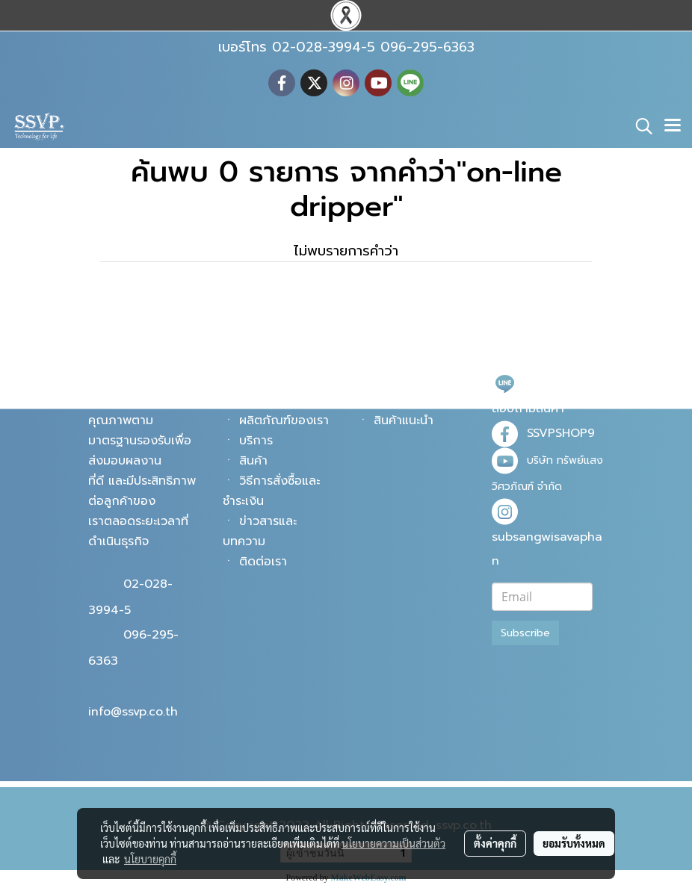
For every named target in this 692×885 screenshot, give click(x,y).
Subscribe (525, 633)
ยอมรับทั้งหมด (574, 843)
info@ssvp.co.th (133, 712)
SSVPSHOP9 (561, 433)
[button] (639, 126)
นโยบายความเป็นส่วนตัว (393, 843)
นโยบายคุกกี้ (150, 859)
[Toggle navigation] (672, 126)
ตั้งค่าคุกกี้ (495, 843)
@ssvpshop (559, 382)
